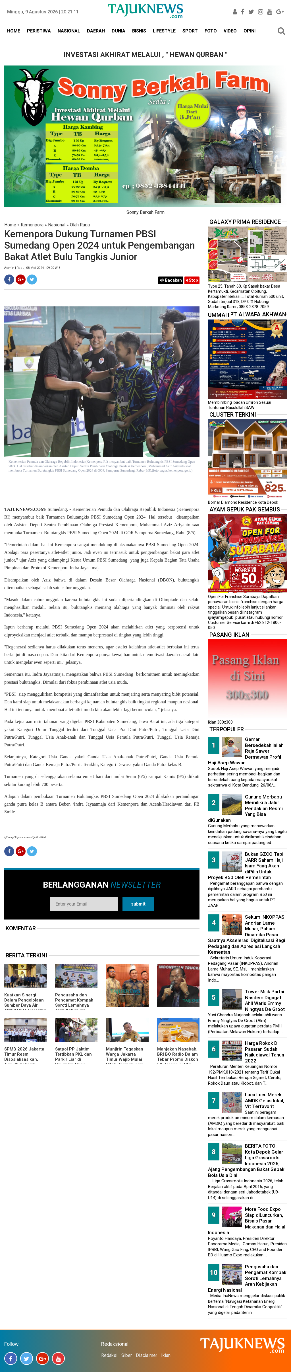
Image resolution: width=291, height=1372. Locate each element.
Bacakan (171, 280)
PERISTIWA (39, 31)
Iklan (166, 1355)
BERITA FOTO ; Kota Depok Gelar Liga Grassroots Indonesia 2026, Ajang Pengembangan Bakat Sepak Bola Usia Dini (246, 1160)
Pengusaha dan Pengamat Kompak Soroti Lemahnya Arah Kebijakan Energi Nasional (74, 1005)
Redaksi (109, 1355)
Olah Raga (80, 225)
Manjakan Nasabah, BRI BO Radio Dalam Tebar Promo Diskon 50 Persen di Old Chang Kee (177, 1059)
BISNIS (139, 31)
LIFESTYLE (164, 31)
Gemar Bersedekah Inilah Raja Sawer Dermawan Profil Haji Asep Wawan (246, 750)
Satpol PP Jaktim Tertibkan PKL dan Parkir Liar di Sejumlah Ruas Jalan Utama (73, 1059)
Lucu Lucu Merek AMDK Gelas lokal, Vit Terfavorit (264, 1100)
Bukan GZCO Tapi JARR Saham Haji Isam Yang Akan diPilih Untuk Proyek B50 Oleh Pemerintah (245, 865)
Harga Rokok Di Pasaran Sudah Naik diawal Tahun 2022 (264, 1052)
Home (10, 225)
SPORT (190, 31)
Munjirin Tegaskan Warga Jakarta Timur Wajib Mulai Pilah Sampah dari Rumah (124, 1059)
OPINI (249, 31)
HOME (13, 31)
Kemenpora (32, 225)
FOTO (211, 31)
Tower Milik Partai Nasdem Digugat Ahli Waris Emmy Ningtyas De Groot (265, 1000)
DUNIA (118, 31)
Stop (192, 280)
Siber (126, 1355)
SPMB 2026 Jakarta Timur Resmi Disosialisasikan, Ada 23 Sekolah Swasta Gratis (24, 1059)
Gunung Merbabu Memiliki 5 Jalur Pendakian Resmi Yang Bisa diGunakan (245, 808)
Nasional (56, 225)
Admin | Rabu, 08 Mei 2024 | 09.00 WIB (32, 268)
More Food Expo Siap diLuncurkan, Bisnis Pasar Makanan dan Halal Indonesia (246, 1220)
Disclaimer (146, 1355)
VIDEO (230, 31)
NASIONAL (69, 31)
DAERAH (96, 31)
